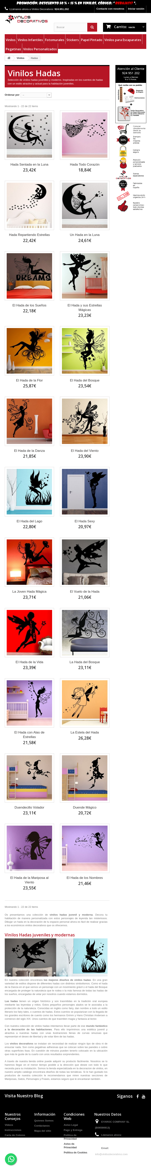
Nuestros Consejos (13, 1116)
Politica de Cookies (75, 1152)
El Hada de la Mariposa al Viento (29, 880)
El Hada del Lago (29, 521)
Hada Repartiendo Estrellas (29, 235)
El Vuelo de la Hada (84, 591)
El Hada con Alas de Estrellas (29, 735)
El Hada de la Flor (29, 380)
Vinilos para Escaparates (122, 40)
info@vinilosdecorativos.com (111, 1154)
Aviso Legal (71, 1124)
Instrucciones (13, 1130)
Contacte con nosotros (110, 8)
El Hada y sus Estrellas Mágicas (84, 308)
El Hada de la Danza (29, 451)
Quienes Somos (43, 1120)
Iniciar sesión (136, 8)
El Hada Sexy (85, 521)
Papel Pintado (91, 40)
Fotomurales (54, 40)
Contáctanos (42, 1125)
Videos (9, 1124)
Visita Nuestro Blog (24, 1095)
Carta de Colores (15, 1135)
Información (44, 1114)
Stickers (72, 40)
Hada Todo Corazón (84, 164)
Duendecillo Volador (29, 807)
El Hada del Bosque (84, 380)
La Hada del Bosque (85, 662)
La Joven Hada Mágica (29, 591)
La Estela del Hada (85, 732)
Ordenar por (12, 94)
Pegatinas (13, 49)
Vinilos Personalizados (40, 49)
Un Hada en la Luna (84, 235)
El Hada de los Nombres (85, 878)
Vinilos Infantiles (30, 40)
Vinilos (11, 40)
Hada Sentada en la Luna (29, 164)
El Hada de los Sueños (29, 305)
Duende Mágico (84, 807)
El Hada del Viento (85, 451)
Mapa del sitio (42, 1130)
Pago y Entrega (73, 1130)
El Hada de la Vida (29, 662)
